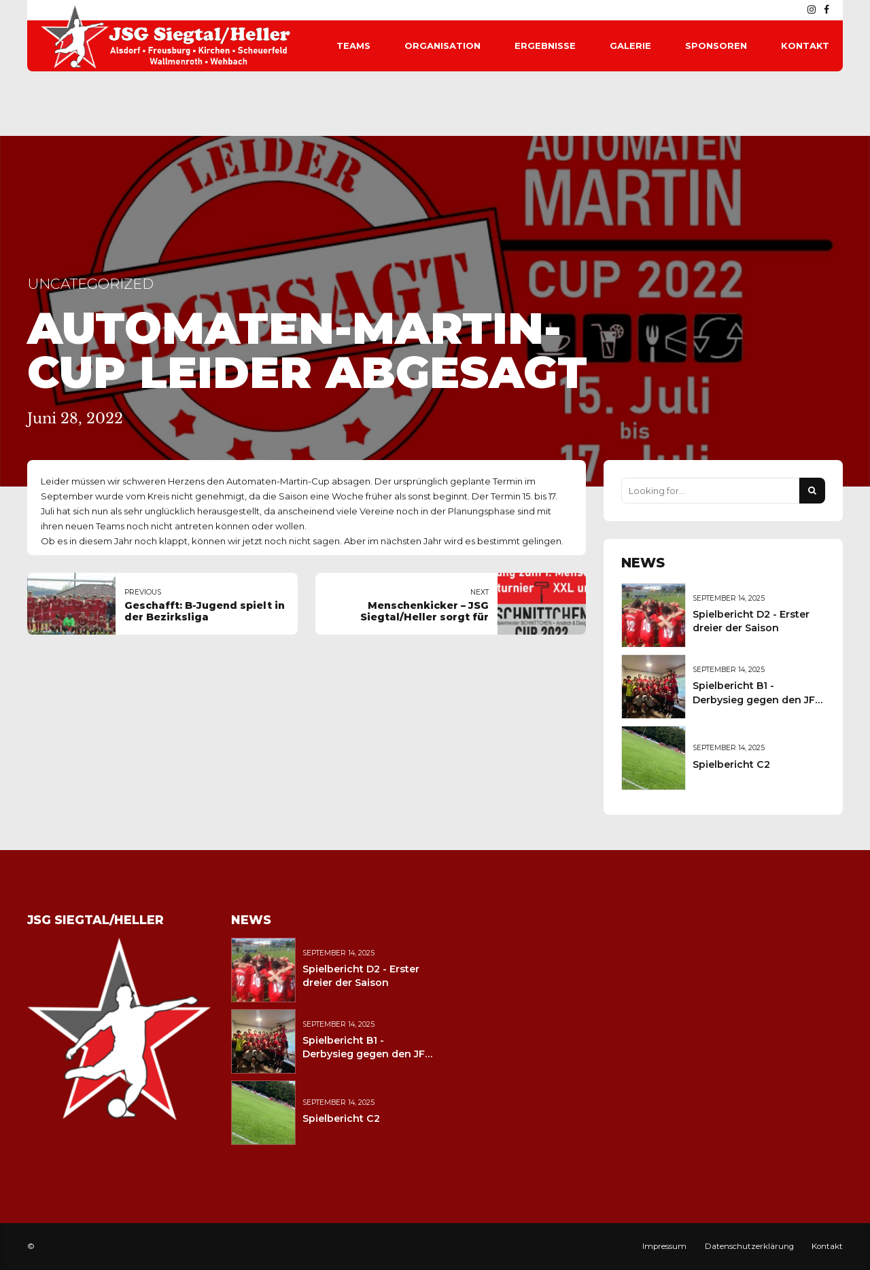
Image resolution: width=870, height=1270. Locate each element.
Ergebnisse (545, 45)
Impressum (664, 1246)
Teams (353, 45)
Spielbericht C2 (731, 764)
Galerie (630, 45)
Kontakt (805, 45)
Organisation (442, 45)
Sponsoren (716, 45)
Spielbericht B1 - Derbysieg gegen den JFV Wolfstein (757, 699)
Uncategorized (90, 283)
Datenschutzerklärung (749, 1246)
